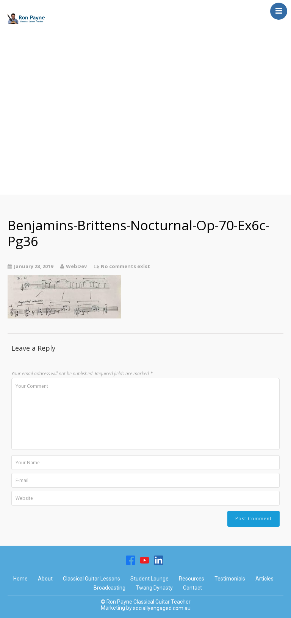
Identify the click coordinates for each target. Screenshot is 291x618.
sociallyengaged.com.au (162, 608)
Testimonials (35, 156)
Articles (24, 96)
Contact (25, 172)
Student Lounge (41, 66)
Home (21, 35)
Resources (29, 126)
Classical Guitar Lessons (57, 50)
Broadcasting (35, 81)
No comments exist (125, 266)
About (21, 141)
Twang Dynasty (39, 111)
